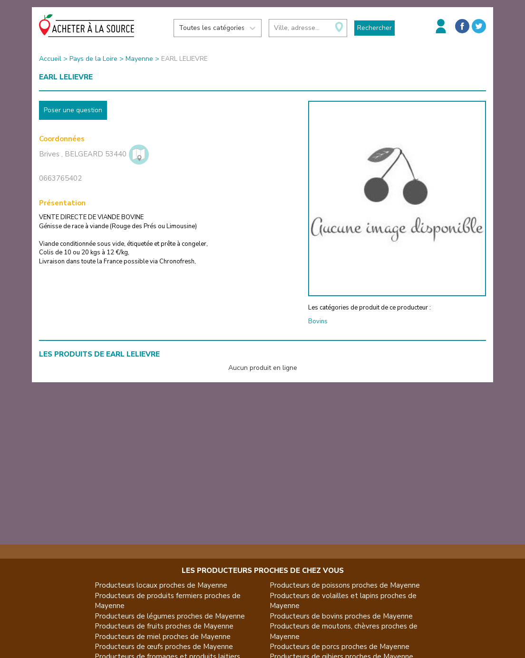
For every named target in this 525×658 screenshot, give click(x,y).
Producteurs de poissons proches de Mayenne (345, 585)
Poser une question (73, 110)
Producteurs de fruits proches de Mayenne (164, 626)
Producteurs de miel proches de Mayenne (163, 636)
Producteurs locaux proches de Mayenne (161, 585)
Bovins (318, 321)
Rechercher (374, 27)
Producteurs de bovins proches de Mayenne (341, 616)
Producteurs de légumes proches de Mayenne (170, 616)
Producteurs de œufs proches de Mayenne (164, 646)
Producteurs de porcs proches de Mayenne (339, 646)
